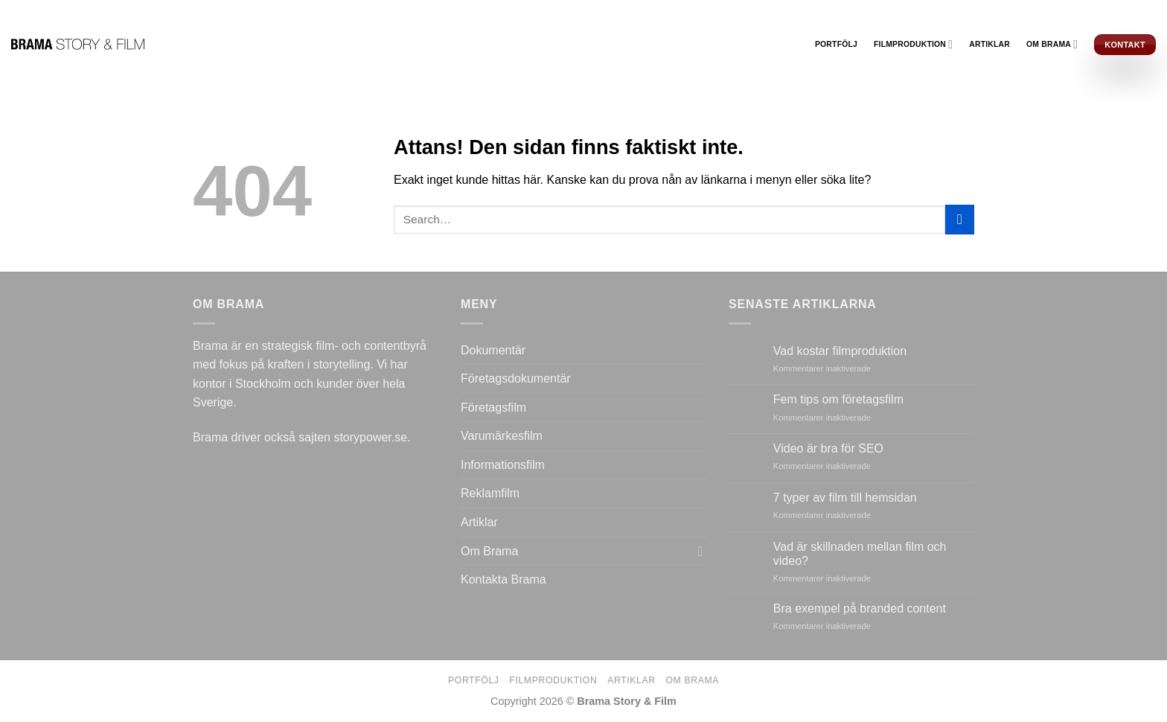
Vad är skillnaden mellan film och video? (860, 553)
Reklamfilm (490, 493)
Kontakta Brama (503, 579)
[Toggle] (700, 551)
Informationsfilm (503, 465)
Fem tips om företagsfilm (838, 399)
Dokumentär (493, 350)
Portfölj (836, 44)
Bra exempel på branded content (859, 608)
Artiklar (989, 44)
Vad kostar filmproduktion (840, 351)
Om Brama (1052, 44)
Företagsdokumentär (516, 378)
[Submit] (959, 219)
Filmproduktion (913, 44)
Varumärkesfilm (502, 435)
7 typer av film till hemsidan (845, 497)
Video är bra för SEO (828, 448)
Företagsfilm (493, 407)
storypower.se (370, 437)
